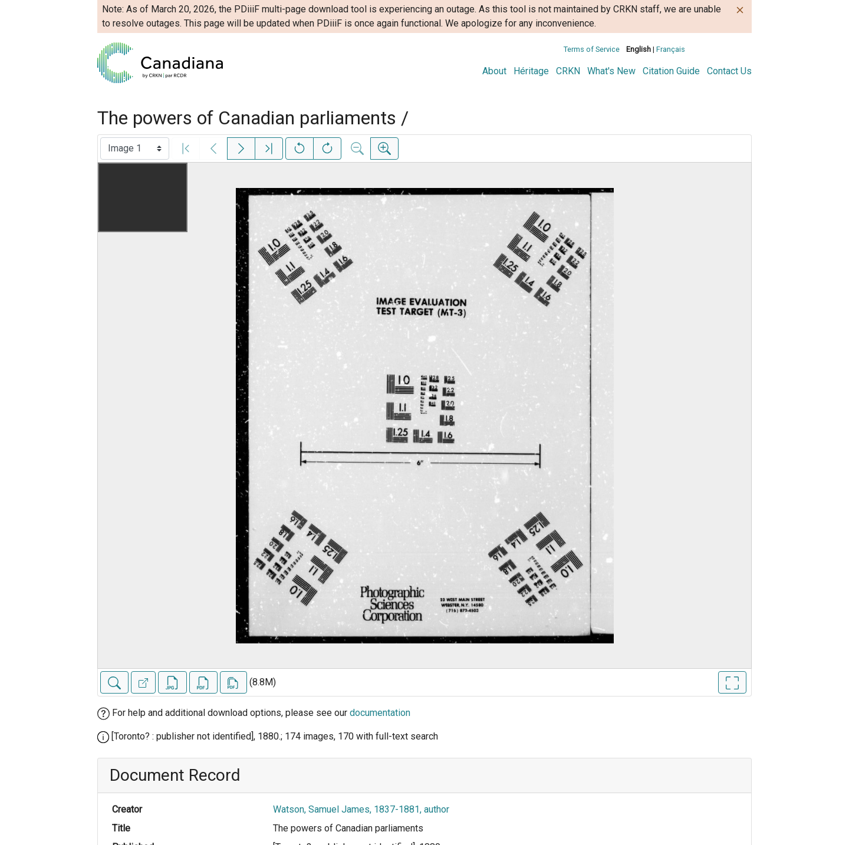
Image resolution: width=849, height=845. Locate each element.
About (494, 71)
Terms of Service (592, 49)
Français (670, 49)
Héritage (531, 71)
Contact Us (729, 71)
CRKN (568, 71)
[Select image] (134, 148)
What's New (611, 71)
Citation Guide (671, 71)
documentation (380, 712)
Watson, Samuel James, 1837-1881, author (361, 809)
